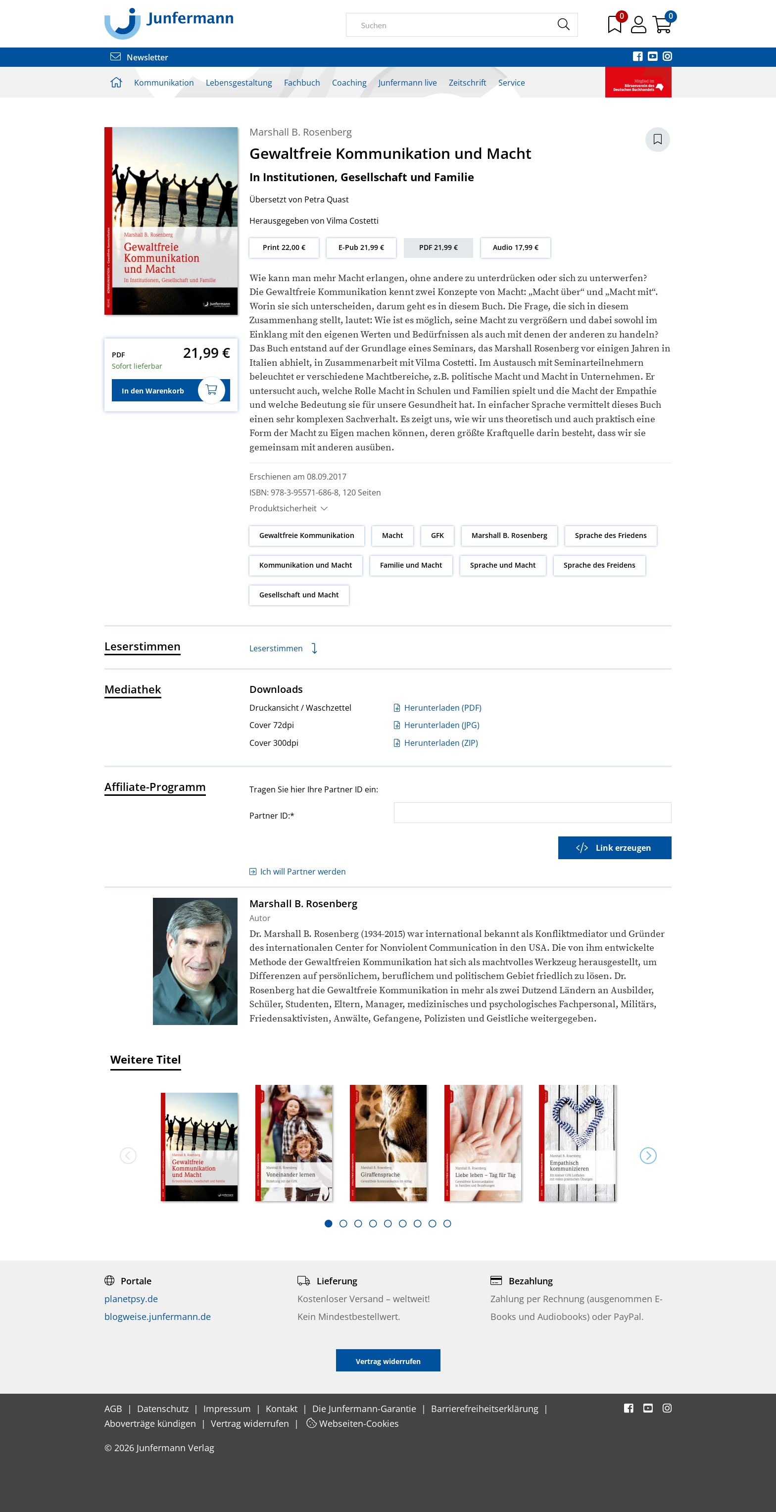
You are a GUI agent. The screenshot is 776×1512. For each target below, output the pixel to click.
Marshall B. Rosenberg (300, 132)
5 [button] (388, 1223)
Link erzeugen (613, 847)
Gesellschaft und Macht (299, 594)
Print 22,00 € (284, 247)
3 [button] (358, 1223)
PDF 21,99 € (438, 247)
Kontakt (283, 1408)
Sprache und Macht (503, 565)
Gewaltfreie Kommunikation (306, 535)
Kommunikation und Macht (305, 565)
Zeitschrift (467, 82)
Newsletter (139, 57)
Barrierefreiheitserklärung (486, 1408)
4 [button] (373, 1223)
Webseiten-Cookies (352, 1423)
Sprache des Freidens (599, 565)
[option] (199, 1144)
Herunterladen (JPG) (437, 725)
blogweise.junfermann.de (157, 1316)
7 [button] (418, 1223)
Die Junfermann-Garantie (365, 1408)
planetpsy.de (131, 1299)
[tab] (329, 1223)
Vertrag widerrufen (251, 1423)
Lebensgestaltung (239, 82)
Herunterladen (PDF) (438, 707)
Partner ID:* (271, 815)
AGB (114, 1408)
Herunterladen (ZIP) (436, 742)
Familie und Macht (411, 565)
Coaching (349, 82)
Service (511, 82)
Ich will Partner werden (297, 871)
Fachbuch (302, 82)
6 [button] (403, 1223)
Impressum (228, 1408)
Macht (392, 535)
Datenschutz (164, 1408)
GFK (437, 535)
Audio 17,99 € (515, 247)
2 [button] (343, 1223)
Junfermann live (408, 82)
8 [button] (432, 1223)
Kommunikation (164, 82)
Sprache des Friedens (611, 535)
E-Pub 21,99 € (361, 247)
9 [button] (447, 1223)
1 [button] (329, 1223)
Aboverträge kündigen (151, 1423)
